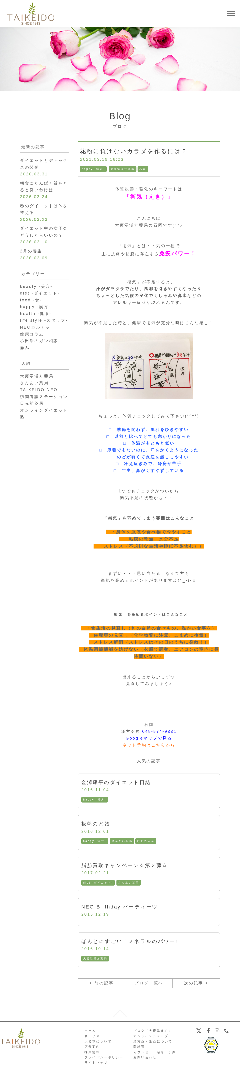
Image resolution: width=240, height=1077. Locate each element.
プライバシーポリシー (104, 1057)
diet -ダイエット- (98, 882)
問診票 (139, 1047)
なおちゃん (145, 841)
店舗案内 (92, 1047)
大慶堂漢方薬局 (122, 169)
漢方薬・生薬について (152, 1041)
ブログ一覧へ (148, 983)
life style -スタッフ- (44, 320)
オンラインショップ (150, 1036)
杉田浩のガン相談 (39, 341)
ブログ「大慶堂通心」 (152, 1031)
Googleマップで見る (149, 738)
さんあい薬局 (122, 841)
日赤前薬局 (32, 403)
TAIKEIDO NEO (39, 390)
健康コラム (32, 334)
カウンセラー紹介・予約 (154, 1052)
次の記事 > (196, 983)
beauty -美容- (36, 286)
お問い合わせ (145, 1057)
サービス (92, 1036)
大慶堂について (98, 1041)
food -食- (31, 300)
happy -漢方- (93, 169)
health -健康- (36, 313)
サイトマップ (96, 1062)
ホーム (90, 1031)
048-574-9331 (159, 731)
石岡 (142, 169)
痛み (25, 347)
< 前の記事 (101, 983)
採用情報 (92, 1052)
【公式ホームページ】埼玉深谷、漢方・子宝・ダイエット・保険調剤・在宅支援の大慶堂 (30, 13)
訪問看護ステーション (44, 396)
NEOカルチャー (37, 327)
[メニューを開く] (231, 13)
